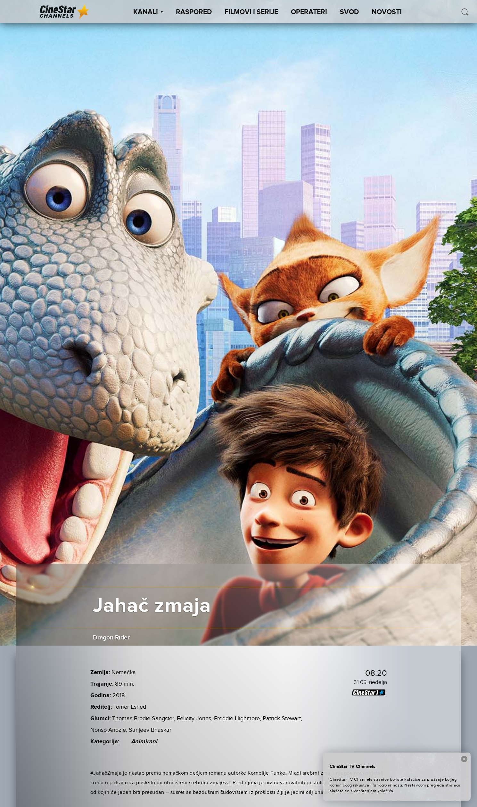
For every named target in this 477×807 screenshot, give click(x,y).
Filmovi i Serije (251, 12)
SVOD (349, 12)
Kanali (148, 12)
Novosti (387, 12)
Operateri (309, 12)
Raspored (194, 12)
